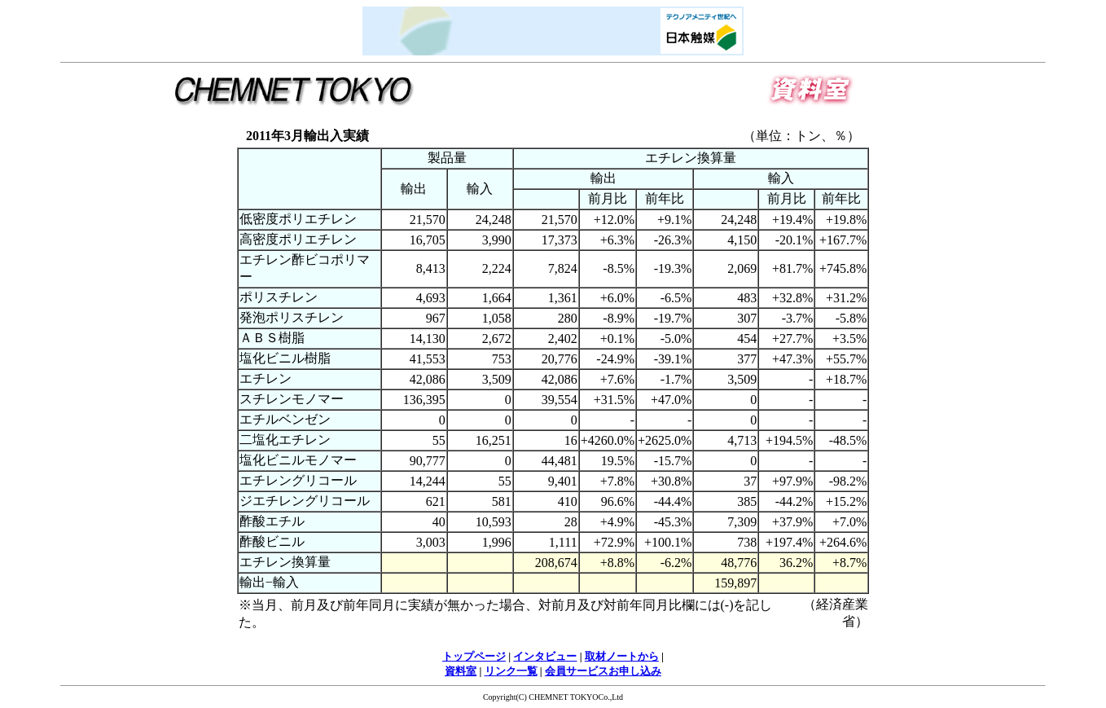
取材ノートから (622, 656)
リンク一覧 (511, 671)
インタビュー (545, 656)
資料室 (460, 671)
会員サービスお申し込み (603, 671)
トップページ (474, 656)
